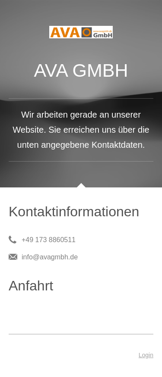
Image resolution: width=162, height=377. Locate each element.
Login (146, 355)
